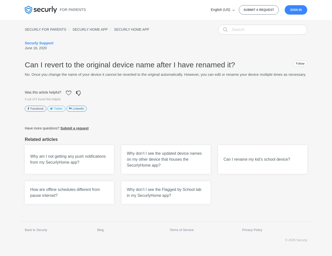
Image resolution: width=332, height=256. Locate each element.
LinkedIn (78, 108)
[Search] (262, 30)
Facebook (37, 108)
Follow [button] (300, 63)
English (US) (221, 10)
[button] (68, 93)
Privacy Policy (252, 230)
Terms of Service (182, 230)
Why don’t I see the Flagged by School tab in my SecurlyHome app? (164, 192)
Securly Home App (90, 29)
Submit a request (259, 10)
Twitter (58, 108)
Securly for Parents (45, 29)
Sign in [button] (296, 10)
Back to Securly (36, 230)
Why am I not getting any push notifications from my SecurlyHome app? (68, 159)
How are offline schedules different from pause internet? (65, 192)
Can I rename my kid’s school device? (256, 159)
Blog (100, 230)
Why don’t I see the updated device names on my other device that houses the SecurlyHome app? (164, 159)
